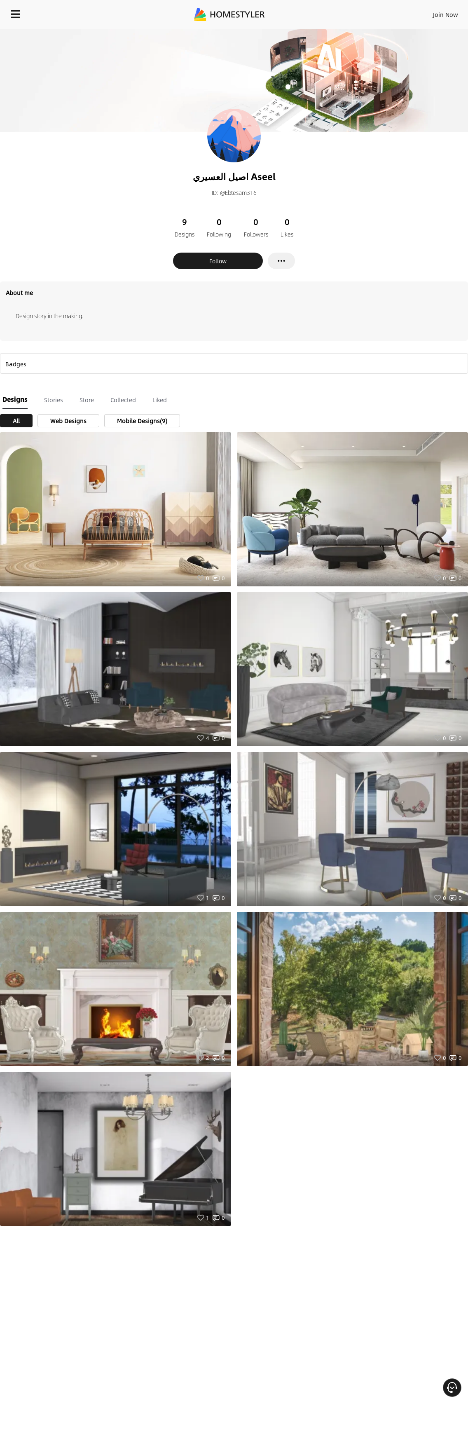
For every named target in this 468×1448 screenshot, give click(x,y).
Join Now (445, 14)
